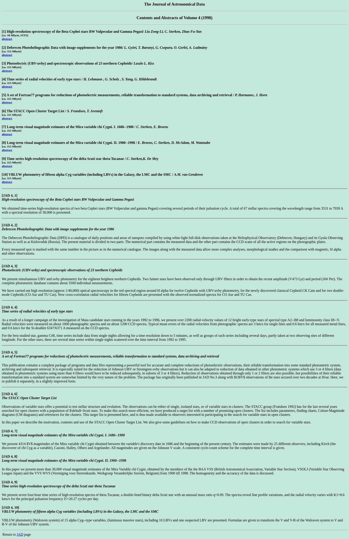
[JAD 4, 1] (9, 195)
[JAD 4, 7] (9, 431)
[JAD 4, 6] (9, 394)
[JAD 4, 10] (10, 507)
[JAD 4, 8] (9, 456)
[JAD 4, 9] (9, 482)
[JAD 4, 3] (9, 266)
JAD (20, 534)
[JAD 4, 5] (9, 352)
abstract (7, 39)
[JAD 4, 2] (9, 225)
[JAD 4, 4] (9, 307)
